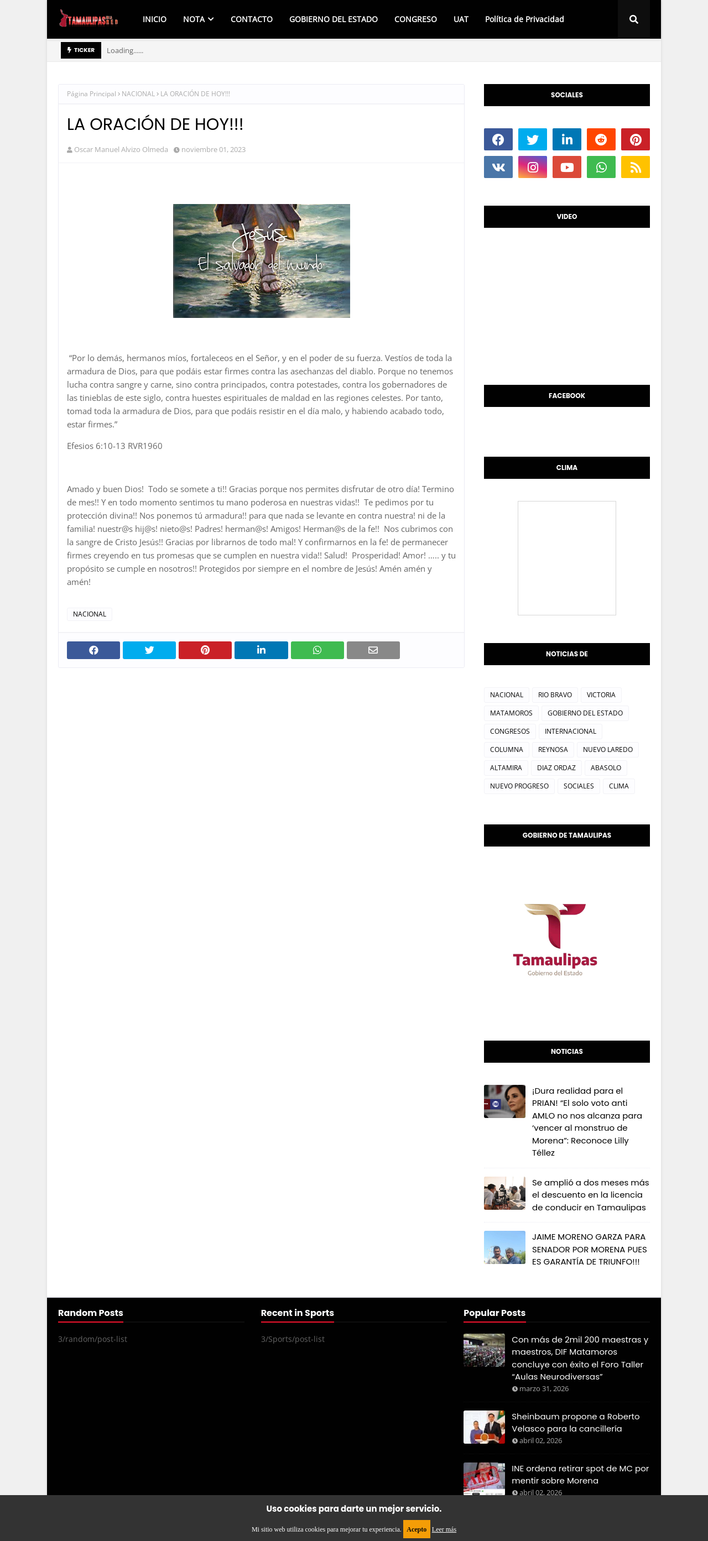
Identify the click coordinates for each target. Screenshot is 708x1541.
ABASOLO (606, 767)
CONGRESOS (510, 731)
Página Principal (91, 93)
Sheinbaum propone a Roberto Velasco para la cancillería (575, 1423)
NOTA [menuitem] (194, 19)
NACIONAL (138, 93)
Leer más (444, 1529)
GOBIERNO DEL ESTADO (585, 713)
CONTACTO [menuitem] (252, 19)
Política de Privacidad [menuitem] (524, 19)
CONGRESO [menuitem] (415, 19)
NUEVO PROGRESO (519, 786)
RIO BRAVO (555, 694)
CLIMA (619, 786)
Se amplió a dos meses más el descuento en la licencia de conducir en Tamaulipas (590, 1195)
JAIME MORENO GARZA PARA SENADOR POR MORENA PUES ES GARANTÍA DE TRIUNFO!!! (589, 1249)
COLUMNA (506, 749)
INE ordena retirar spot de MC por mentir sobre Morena (580, 1474)
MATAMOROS (511, 713)
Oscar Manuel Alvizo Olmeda (121, 149)
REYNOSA (553, 749)
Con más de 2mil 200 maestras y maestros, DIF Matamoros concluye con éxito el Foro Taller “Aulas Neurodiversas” (580, 1358)
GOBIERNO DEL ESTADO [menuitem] (333, 19)
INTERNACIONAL (570, 731)
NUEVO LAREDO (608, 749)
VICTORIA (601, 694)
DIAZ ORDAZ (556, 767)
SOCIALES (579, 786)
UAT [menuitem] (461, 19)
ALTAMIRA (506, 767)
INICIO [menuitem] (154, 19)
